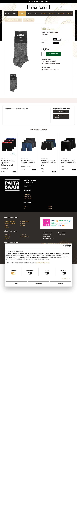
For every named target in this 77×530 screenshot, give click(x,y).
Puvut (14, 13)
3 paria (42, 168)
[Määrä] (43, 54)
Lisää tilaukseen (53, 53)
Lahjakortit (60, 13)
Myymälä (69, 13)
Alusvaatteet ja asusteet (13, 20)
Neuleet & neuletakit (10, 223)
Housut (23, 223)
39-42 (59, 39)
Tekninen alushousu (26, 166)
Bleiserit (23, 235)
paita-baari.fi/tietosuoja (42, 262)
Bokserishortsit (4, 168)
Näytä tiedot (65, 278)
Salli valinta (38, 283)
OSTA (14, 171)
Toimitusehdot (48, 232)
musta (62, 166)
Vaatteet (8, 13)
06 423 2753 (29, 182)
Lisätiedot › (45, 34)
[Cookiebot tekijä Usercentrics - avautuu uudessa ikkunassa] (64, 246)
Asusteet (22, 13)
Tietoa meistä (61, 234)
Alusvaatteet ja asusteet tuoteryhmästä (58, 116)
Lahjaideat (51, 13)
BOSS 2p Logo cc (28, 20)
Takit (6, 225)
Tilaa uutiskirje (62, 232)
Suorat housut (25, 236)
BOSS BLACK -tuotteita (63, 111)
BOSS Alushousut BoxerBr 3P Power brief (48, 163)
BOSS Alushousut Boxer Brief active (28, 162)
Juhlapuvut (8, 235)
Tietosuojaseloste (49, 238)
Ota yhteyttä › (27, 186)
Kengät (29, 13)
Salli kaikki (60, 283)
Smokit (7, 238)
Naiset (36, 13)
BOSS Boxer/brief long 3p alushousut (68, 162)
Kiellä (16, 283)
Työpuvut (7, 236)
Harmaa (56, 43)
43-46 (55, 39)
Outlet (43, 13)
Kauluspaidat (25, 221)
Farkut (23, 225)
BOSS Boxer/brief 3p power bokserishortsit (8, 163)
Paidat (7, 227)
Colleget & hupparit (10, 221)
